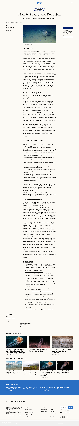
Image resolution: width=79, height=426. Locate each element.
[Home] (15, 401)
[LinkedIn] (64, 417)
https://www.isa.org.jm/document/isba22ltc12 (43, 309)
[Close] (77, 423)
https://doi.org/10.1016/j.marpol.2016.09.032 (37, 267)
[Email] (68, 37)
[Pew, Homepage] (39, 3)
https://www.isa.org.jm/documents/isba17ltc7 (42, 291)
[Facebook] (60, 417)
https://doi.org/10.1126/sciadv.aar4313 (36, 286)
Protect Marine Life (19, 358)
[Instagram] (62, 417)
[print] (13, 27)
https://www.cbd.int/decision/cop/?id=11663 (37, 281)
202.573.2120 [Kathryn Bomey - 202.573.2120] (23, 324)
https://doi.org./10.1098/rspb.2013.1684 (37, 302)
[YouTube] (67, 417)
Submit (68, 39)
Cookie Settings (60, 423)
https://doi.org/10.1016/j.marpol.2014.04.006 (36, 278)
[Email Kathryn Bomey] (20, 326)
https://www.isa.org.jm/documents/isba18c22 (44, 296)
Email (63, 35)
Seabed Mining (19, 333)
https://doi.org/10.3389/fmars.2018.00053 (34, 272)
